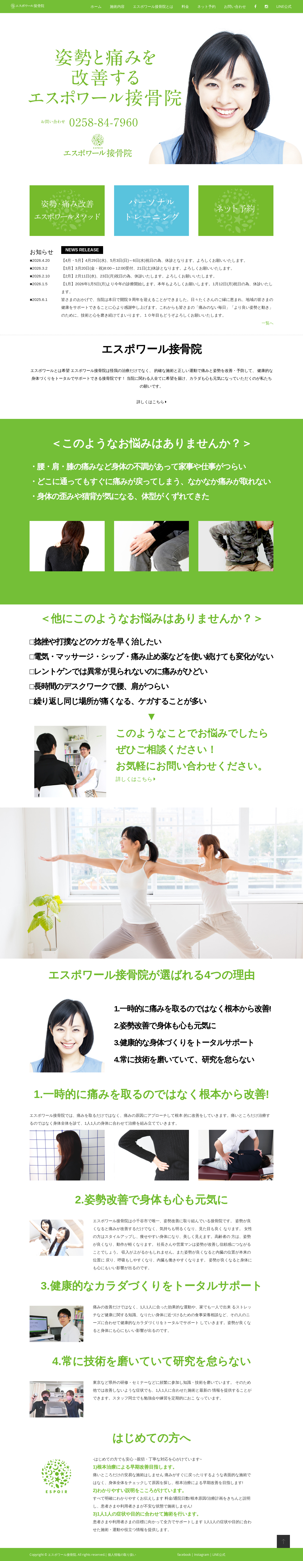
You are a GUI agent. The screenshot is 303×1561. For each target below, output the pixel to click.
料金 (185, 6)
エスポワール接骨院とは (153, 6)
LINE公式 (283, 6)
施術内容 (117, 6)
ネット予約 (206, 6)
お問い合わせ (235, 6)
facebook (184, 1554)
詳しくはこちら (151, 402)
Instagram (201, 1554)
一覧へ (267, 323)
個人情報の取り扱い (121, 1554)
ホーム (96, 6)
